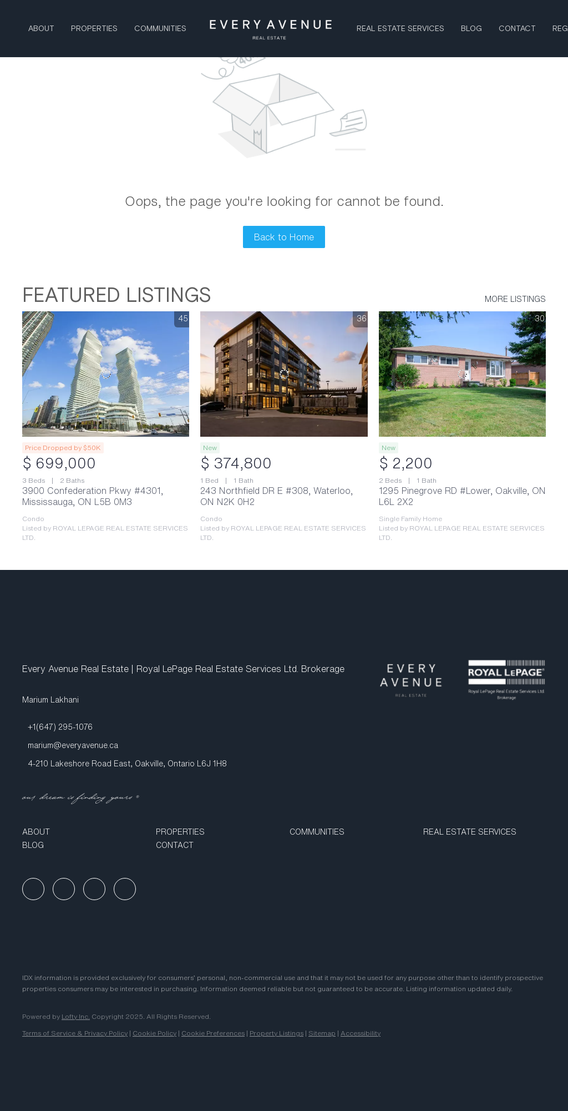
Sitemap (322, 1033)
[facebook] (33, 889)
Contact (517, 29)
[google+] (125, 889)
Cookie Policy (154, 1033)
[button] (83, 832)
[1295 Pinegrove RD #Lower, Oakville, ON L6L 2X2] (462, 374)
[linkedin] (64, 889)
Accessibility (361, 1033)
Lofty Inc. (76, 1016)
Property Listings (276, 1033)
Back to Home (284, 237)
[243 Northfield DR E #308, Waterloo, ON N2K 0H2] (283, 374)
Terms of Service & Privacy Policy (75, 1033)
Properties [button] (94, 29)
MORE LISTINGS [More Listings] (515, 299)
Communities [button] (160, 29)
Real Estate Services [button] (400, 29)
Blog (471, 29)
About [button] (41, 29)
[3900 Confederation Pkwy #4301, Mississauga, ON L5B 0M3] (105, 374)
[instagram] (94, 889)
